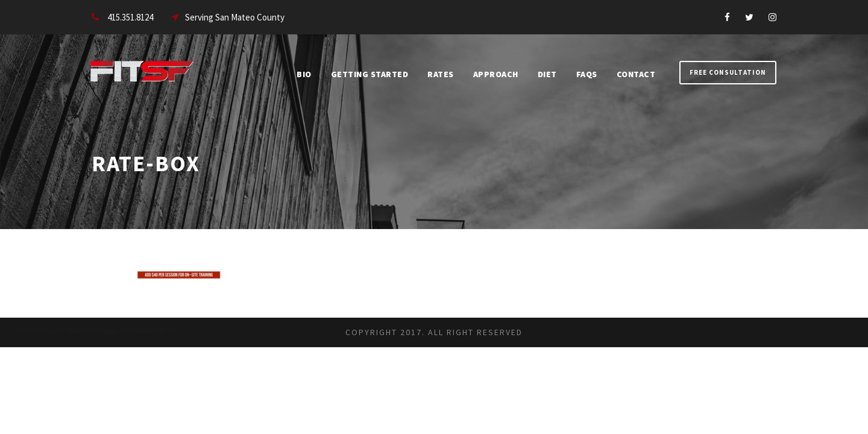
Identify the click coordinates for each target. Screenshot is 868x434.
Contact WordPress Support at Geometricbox (110, 330)
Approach (495, 74)
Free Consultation (728, 72)
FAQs (586, 74)
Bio (304, 74)
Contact (636, 74)
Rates (440, 74)
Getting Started (370, 74)
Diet (547, 74)
